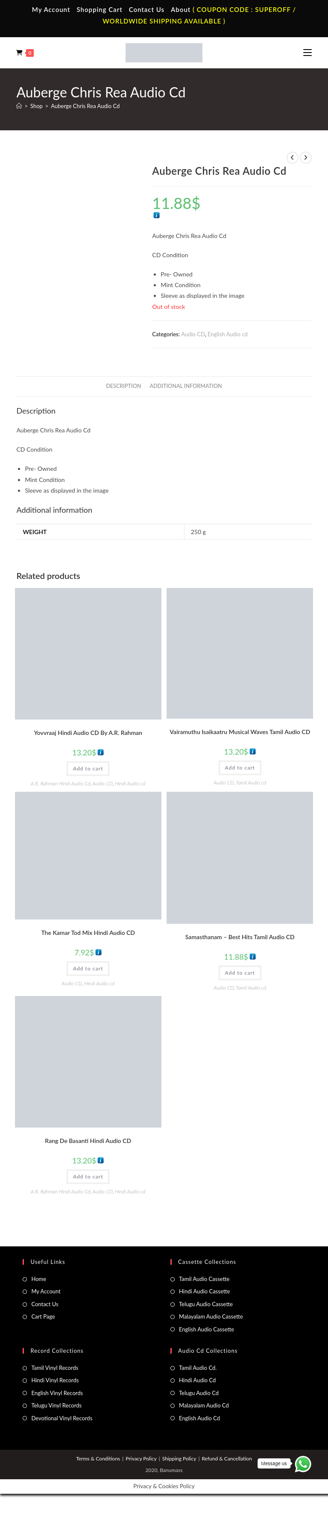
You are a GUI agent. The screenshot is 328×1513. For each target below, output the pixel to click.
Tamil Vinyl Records (54, 1367)
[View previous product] (293, 158)
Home (38, 1278)
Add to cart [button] (88, 768)
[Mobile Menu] (307, 52)
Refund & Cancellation (227, 1458)
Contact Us (146, 9)
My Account (51, 9)
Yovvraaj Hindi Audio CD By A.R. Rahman (88, 732)
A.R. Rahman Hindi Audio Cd (60, 783)
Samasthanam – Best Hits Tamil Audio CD (240, 936)
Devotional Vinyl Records (61, 1418)
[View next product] (306, 158)
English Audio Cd (199, 1418)
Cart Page (43, 1316)
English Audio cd (228, 334)
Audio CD (193, 334)
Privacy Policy (141, 1458)
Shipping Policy (179, 1458)
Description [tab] (123, 386)
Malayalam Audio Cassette (211, 1316)
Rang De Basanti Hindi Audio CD (88, 1140)
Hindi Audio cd (130, 783)
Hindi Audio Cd (197, 1380)
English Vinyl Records (57, 1393)
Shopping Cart (99, 9)
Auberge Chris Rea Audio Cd (85, 106)
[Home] (19, 106)
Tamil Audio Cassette (204, 1278)
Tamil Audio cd (251, 782)
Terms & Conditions (98, 1458)
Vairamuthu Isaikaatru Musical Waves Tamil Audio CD (240, 731)
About (180, 9)
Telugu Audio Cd (199, 1393)
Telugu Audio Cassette (206, 1304)
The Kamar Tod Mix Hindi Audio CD (88, 932)
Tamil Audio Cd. (198, 1367)
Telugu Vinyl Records (56, 1405)
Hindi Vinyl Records (55, 1380)
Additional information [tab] (186, 386)
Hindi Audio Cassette (204, 1291)
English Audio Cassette (206, 1329)
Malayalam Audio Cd (204, 1405)
